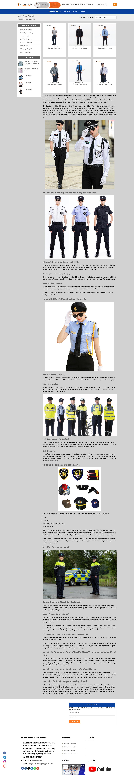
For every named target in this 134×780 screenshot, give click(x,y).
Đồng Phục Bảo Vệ (25, 46)
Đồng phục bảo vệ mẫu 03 (105, 48)
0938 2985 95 (37, 760)
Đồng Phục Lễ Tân (25, 52)
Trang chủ (20, 19)
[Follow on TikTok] (28, 768)
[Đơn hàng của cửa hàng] (106, 17)
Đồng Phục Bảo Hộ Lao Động (28, 36)
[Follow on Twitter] (31, 768)
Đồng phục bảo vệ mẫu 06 (105, 84)
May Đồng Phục (55, 11)
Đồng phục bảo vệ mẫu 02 (80, 48)
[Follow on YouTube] (37, 768)
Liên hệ (82, 11)
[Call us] (34, 768)
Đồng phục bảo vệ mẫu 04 (55, 84)
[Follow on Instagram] (25, 768)
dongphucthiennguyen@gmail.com (40, 764)
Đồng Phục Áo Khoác (26, 42)
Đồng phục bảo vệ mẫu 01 (55, 48)
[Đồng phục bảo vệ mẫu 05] (80, 71)
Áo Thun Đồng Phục (26, 39)
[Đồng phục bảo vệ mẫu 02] (80, 35)
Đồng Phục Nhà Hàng (26, 33)
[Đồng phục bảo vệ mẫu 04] (55, 71)
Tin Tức (75, 11)
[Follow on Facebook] (22, 768)
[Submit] (115, 4)
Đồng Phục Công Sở (26, 29)
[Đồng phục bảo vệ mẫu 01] (55, 35)
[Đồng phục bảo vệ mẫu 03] (105, 35)
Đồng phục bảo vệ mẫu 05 (80, 84)
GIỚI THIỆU (67, 11)
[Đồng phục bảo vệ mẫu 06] (105, 71)
